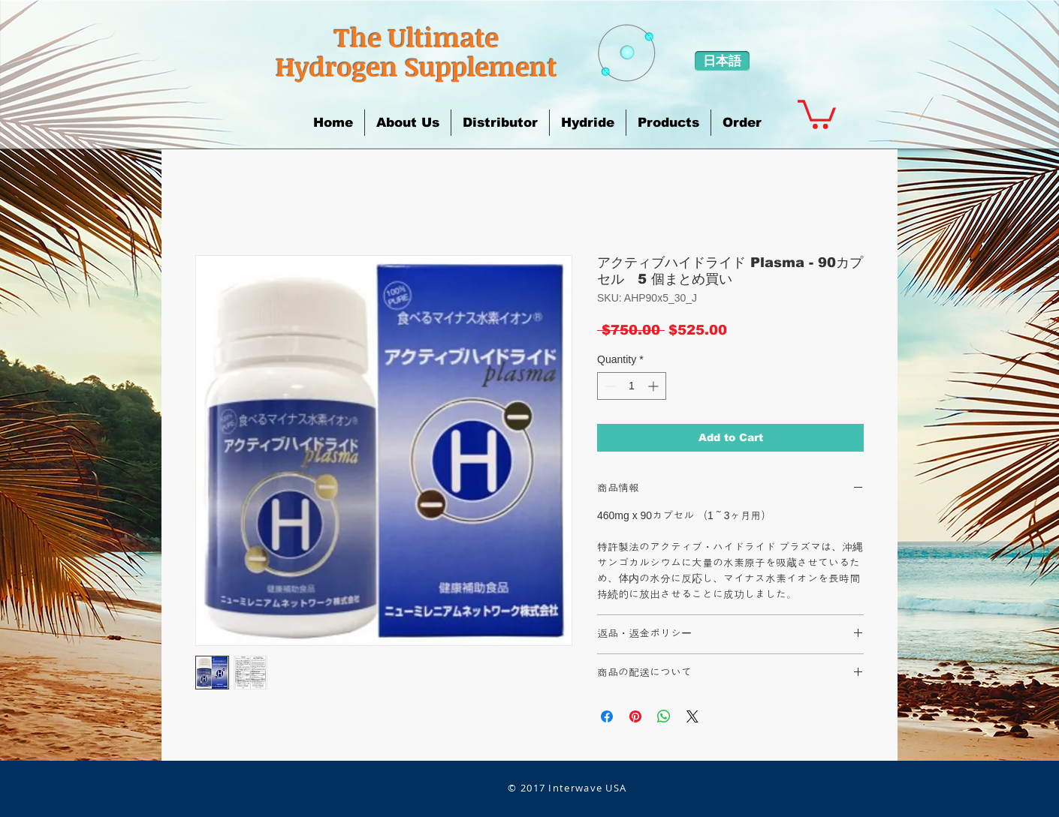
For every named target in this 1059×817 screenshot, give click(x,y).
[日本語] (722, 61)
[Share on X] (692, 716)
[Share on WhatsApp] (664, 716)
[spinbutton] (631, 386)
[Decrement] (608, 386)
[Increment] (654, 386)
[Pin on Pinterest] (635, 716)
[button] (408, 123)
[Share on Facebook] (607, 716)
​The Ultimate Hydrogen (387, 51)
